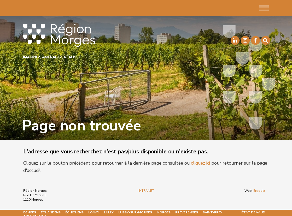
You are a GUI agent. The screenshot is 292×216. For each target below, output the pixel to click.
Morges (164, 212)
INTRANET (146, 191)
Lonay (93, 212)
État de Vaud (253, 212)
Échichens (74, 212)
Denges (29, 212)
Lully (109, 212)
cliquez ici (200, 163)
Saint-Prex (212, 212)
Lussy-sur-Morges (135, 212)
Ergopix (259, 191)
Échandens (51, 212)
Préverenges (186, 212)
